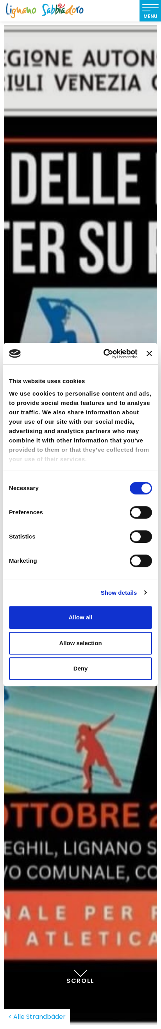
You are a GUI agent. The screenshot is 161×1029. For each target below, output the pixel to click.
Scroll (80, 972)
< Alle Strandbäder (37, 1016)
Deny (80, 668)
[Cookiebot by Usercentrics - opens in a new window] (104, 354)
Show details (119, 592)
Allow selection (80, 643)
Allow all (81, 617)
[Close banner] (149, 354)
